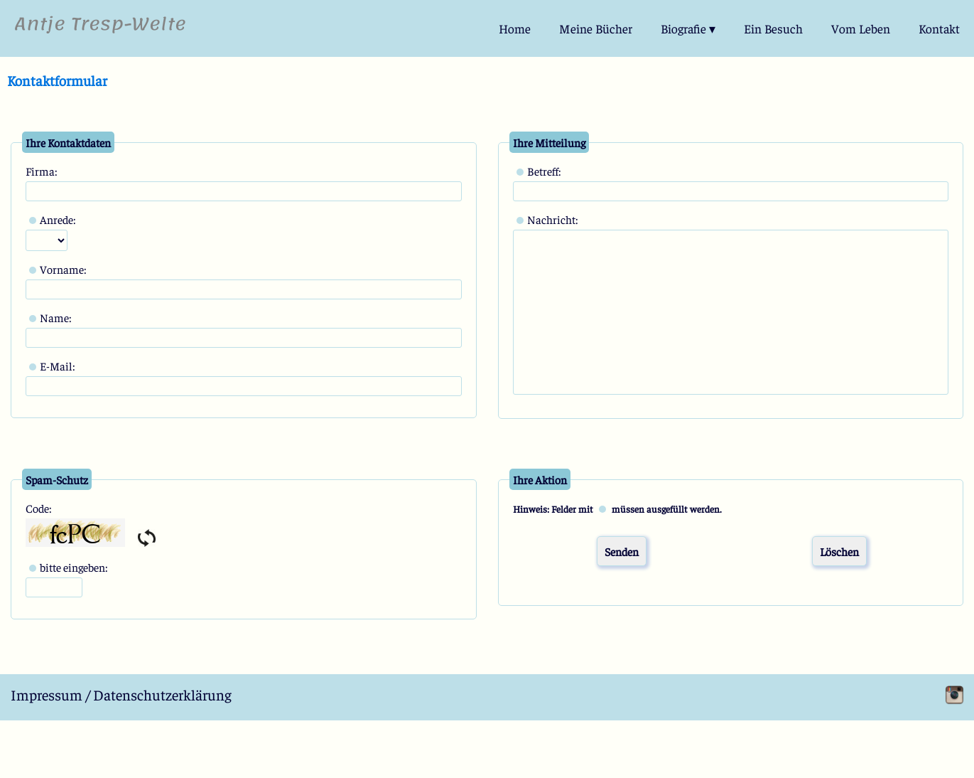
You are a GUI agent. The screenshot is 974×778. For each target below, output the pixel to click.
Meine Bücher (595, 28)
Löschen (839, 551)
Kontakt (939, 28)
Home (515, 28)
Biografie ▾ (688, 28)
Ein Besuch (773, 28)
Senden (622, 551)
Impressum (46, 694)
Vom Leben (860, 28)
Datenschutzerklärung (162, 694)
